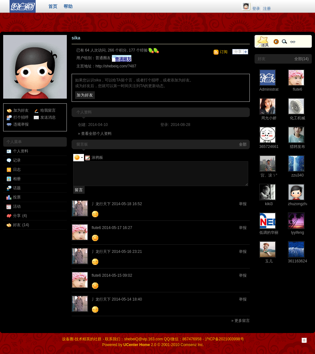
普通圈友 (103, 58)
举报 (243, 204)
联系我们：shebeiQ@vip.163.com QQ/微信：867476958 (153, 339)
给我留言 (48, 110)
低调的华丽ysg (271, 232)
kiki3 (269, 204)
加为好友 (21, 110)
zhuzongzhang (300, 204)
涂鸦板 (94, 157)
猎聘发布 (297, 146)
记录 (17, 160)
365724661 (268, 146)
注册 (267, 8)
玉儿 (269, 261)
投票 (17, 197)
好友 (17, 225)
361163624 (297, 261)
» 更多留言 (240, 320)
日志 (17, 169)
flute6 (96, 228)
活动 (17, 206)
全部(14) (301, 59)
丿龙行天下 (101, 204)
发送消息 (48, 117)
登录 (256, 8)
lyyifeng (297, 232)
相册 (17, 179)
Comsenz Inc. (192, 345)
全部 (243, 144)
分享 (17, 215)
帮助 (68, 6)
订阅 (224, 52)
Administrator (270, 89)
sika (76, 37)
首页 (52, 6)
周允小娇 (268, 118)
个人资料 (20, 151)
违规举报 (21, 124)
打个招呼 (21, 117)
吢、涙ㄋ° (269, 175)
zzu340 (297, 175)
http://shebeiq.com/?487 (115, 66)
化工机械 (297, 118)
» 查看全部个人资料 (95, 133)
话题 (17, 188)
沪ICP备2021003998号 (224, 339)
